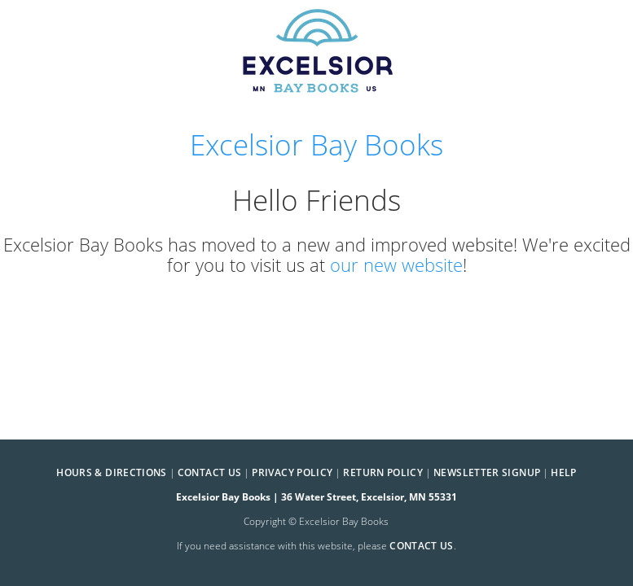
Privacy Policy (292, 472)
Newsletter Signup (486, 472)
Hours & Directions (111, 472)
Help (563, 472)
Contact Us (210, 472)
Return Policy (383, 472)
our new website (396, 265)
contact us (421, 546)
